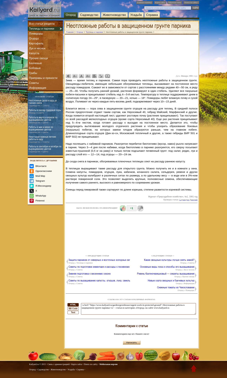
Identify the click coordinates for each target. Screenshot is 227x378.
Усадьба (136, 15)
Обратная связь (174, 2)
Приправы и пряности (43, 77)
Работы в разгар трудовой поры (45, 111)
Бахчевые (35, 63)
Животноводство (114, 15)
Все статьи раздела (41, 23)
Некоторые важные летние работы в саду (42, 139)
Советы (34, 82)
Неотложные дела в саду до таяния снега (43, 103)
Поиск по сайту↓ (191, 2)
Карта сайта (160, 2)
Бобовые (35, 68)
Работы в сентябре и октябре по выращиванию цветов (45, 149)
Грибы (33, 73)
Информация (37, 87)
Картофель (36, 43)
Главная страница (144, 2)
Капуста (34, 53)
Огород (71, 15)
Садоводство (89, 15)
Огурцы (34, 38)
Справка (152, 15)
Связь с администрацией (58, 364)
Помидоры (36, 33)
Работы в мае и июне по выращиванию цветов (41, 129)
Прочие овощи (38, 58)
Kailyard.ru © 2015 (37, 364)
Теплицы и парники (41, 28)
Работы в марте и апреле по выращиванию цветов (43, 120)
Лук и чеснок (37, 48)
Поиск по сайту (91, 364)
